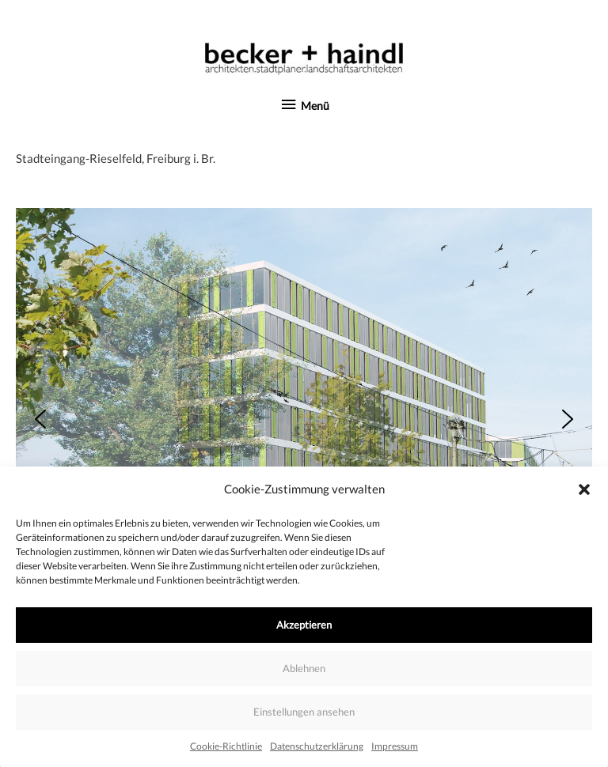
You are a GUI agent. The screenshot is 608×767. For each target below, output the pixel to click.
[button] (584, 489)
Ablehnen (304, 668)
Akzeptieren (304, 624)
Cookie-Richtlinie (226, 746)
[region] (304, 419)
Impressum (394, 746)
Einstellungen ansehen (304, 711)
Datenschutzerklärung (316, 746)
